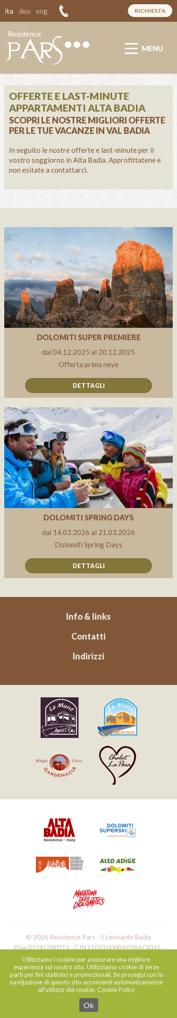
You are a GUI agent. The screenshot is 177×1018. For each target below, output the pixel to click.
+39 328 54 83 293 (63, 11)
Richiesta (150, 10)
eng (42, 11)
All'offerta (88, 312)
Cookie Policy (116, 989)
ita (9, 11)
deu (24, 11)
